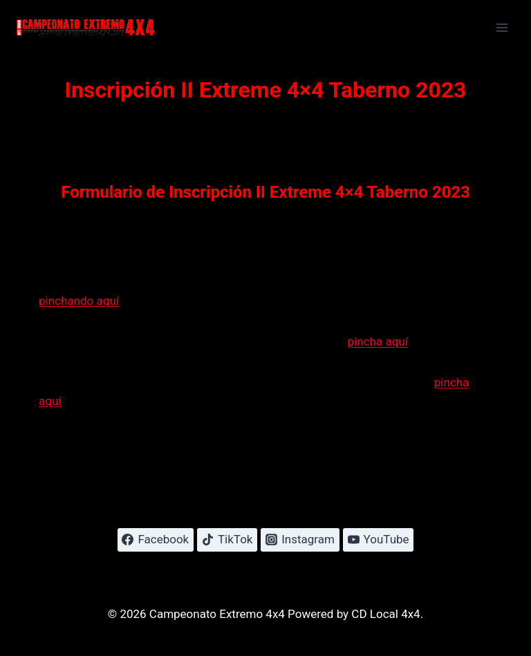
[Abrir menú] (501, 27)
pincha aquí (378, 341)
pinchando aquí (79, 301)
